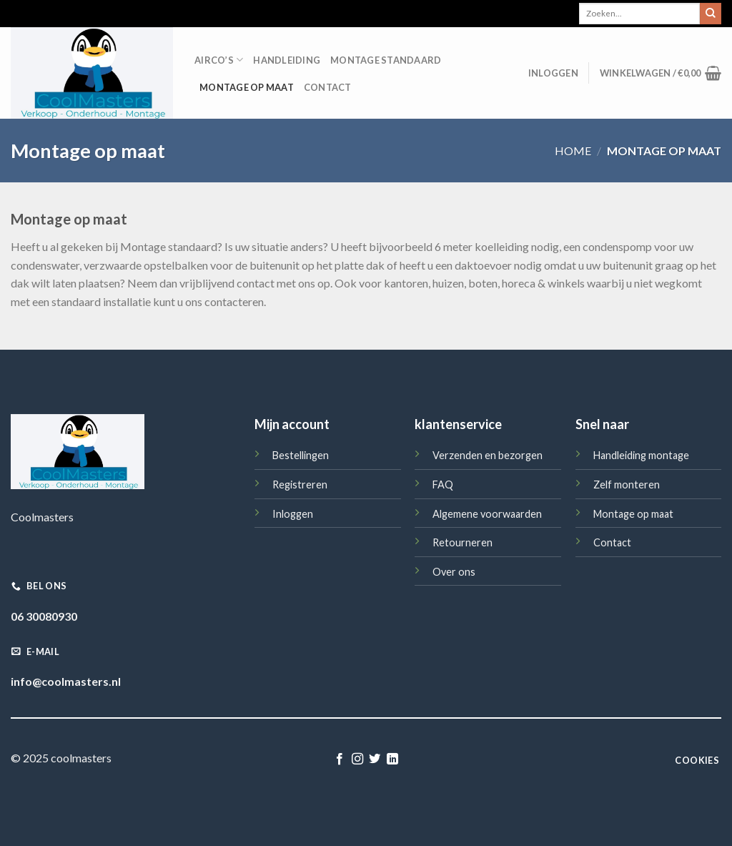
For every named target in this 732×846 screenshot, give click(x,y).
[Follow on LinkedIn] (392, 759)
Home (573, 150)
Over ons (453, 572)
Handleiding (286, 60)
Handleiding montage (641, 455)
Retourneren (462, 542)
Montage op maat (246, 87)
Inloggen (292, 514)
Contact (328, 87)
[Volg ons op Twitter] (374, 759)
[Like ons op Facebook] (339, 759)
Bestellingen (300, 455)
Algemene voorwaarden (487, 514)
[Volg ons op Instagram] (357, 759)
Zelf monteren (626, 484)
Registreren (299, 484)
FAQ (442, 484)
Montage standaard (385, 60)
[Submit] (710, 13)
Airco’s (218, 60)
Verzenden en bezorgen (487, 455)
